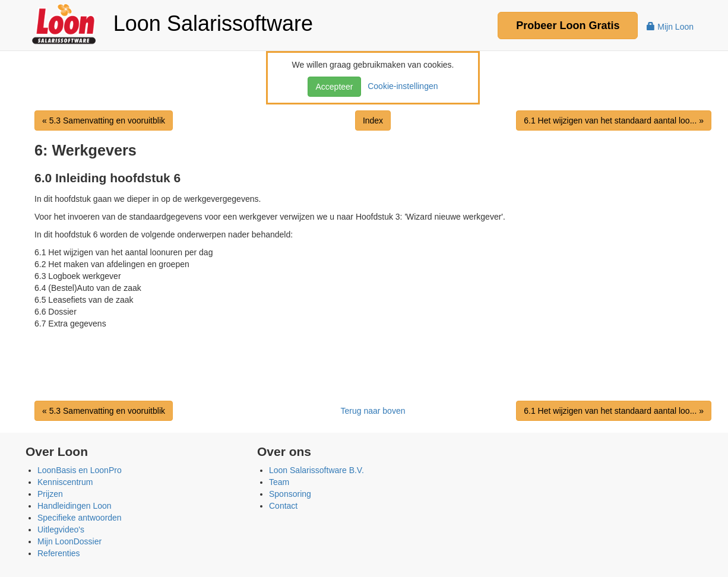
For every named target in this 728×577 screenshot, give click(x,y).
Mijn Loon (670, 26)
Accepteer (334, 86)
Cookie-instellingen (400, 86)
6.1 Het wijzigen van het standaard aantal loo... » (614, 120)
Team (279, 482)
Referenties (58, 553)
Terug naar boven (373, 411)
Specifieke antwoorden (79, 517)
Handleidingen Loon (74, 506)
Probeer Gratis (567, 25)
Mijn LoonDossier (69, 541)
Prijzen (50, 494)
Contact (283, 506)
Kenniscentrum (65, 482)
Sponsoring (290, 494)
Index (373, 120)
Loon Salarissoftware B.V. (316, 470)
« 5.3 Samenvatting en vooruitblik (103, 120)
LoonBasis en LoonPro (79, 470)
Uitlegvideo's (60, 529)
